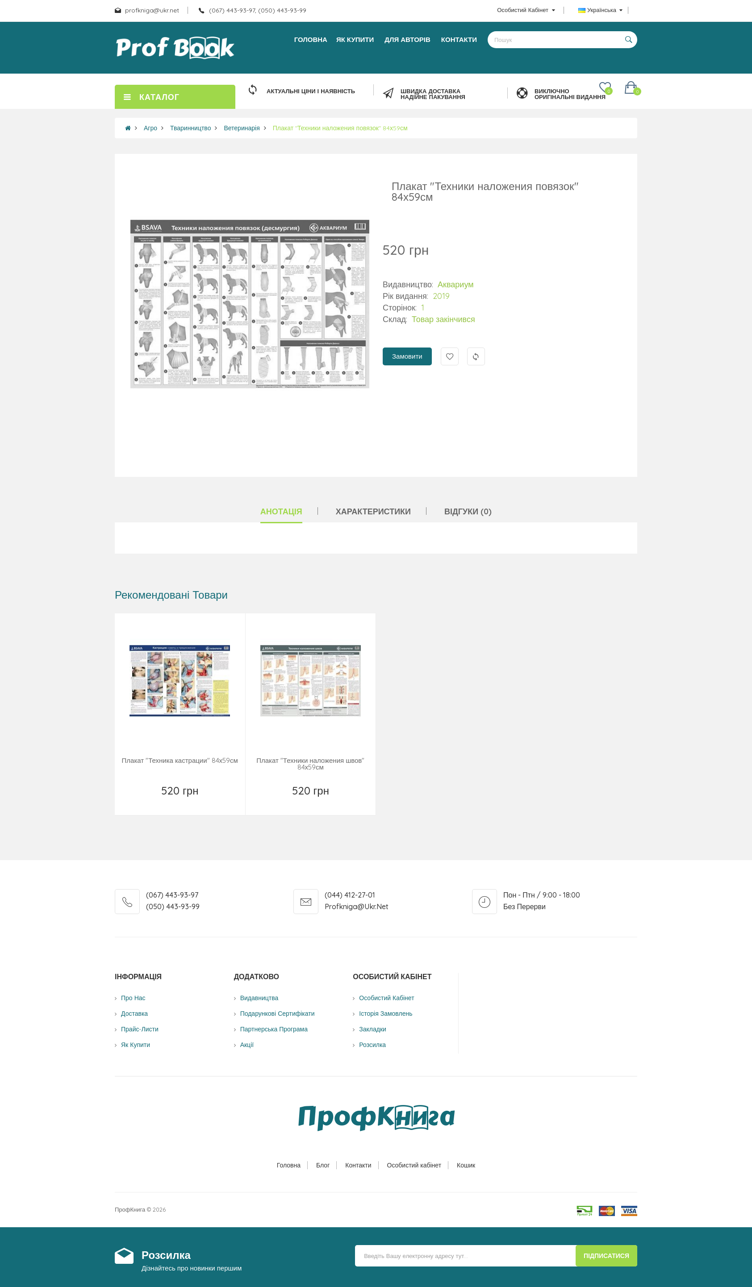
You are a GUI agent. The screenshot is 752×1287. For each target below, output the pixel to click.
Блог (323, 1165)
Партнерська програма (274, 1029)
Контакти (358, 1165)
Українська (600, 9)
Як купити (135, 1045)
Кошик (466, 1165)
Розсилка (372, 1045)
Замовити (407, 356)
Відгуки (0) (468, 511)
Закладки (372, 1029)
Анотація (281, 511)
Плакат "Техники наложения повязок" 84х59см (340, 128)
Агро (150, 128)
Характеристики (373, 511)
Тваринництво (190, 128)
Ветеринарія (241, 128)
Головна (289, 1165)
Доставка (134, 1014)
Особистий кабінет (414, 1165)
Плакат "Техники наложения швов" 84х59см (310, 763)
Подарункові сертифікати (277, 1014)
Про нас (133, 998)
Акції (247, 1045)
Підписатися (606, 1256)
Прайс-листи (140, 1029)
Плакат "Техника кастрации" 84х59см (180, 760)
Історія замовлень (385, 1014)
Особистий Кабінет (386, 998)
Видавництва (259, 998)
